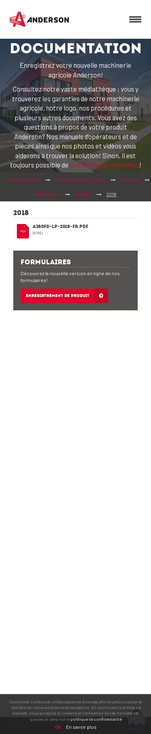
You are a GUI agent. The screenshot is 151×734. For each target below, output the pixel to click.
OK (58, 727)
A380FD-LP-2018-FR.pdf (60, 227)
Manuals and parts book (80, 179)
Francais (130, 179)
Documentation (23, 179)
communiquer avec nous (104, 165)
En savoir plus (81, 727)
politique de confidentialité (96, 719)
